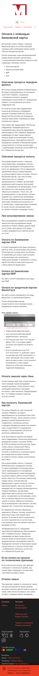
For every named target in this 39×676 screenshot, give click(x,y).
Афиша (18, 27)
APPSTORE (21, 635)
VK (5, 635)
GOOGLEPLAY (27, 635)
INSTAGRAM (4, 640)
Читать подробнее (23, 673)
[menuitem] (8, 27)
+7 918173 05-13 (16, 661)
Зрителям (27, 27)
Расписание (8, 27)
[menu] (19, 27)
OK (11, 635)
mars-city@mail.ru (21, 664)
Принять (10, 673)
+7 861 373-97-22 (13, 658)
